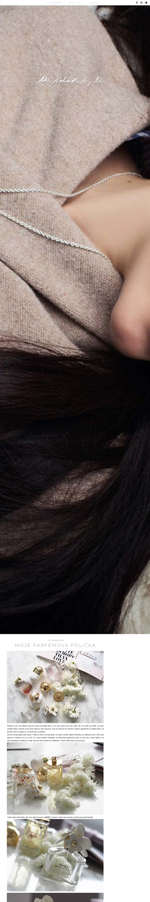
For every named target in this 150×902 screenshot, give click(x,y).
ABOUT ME (74, 3)
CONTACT (94, 3)
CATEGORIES (54, 3)
